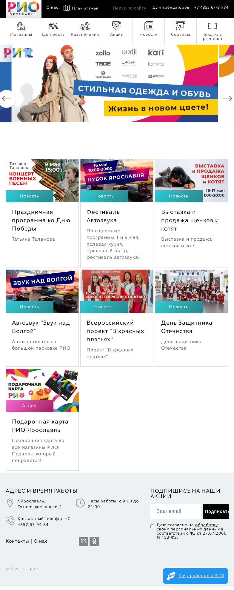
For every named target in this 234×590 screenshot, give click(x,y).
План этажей (81, 8)
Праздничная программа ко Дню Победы (41, 223)
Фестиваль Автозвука (103, 219)
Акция (29, 409)
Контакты (17, 544)
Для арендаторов (171, 8)
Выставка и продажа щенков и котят (190, 223)
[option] (117, 100)
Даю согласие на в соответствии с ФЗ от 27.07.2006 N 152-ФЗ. (192, 534)
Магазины (21, 29)
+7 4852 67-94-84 (211, 8)
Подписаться (217, 514)
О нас (52, 8)
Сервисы (180, 29)
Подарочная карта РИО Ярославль (40, 429)
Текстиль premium (212, 31)
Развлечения (85, 29)
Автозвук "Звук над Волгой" (41, 330)
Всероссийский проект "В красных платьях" (115, 334)
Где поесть (53, 29)
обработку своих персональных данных (188, 530)
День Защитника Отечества (187, 330)
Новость (29, 199)
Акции (117, 29)
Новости (148, 29)
